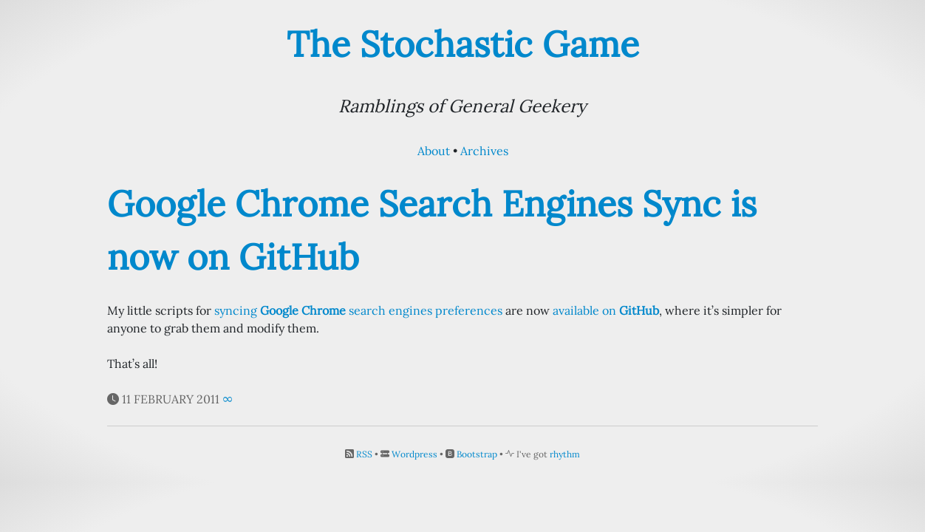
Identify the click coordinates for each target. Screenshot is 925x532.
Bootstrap (477, 454)
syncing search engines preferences (358, 310)
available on (606, 310)
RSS (364, 454)
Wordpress (414, 454)
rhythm (565, 454)
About (433, 150)
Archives (484, 150)
